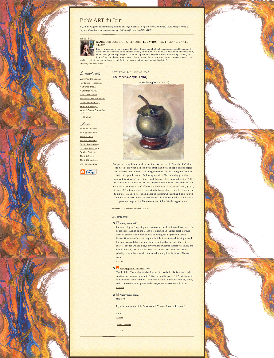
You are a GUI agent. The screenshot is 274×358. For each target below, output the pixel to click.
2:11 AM (119, 261)
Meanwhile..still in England (92, 98)
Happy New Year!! (88, 94)
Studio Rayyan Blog (89, 144)
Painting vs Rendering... (91, 83)
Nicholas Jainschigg (89, 148)
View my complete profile (92, 64)
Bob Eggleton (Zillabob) (124, 42)
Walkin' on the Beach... (91, 79)
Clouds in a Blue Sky (90, 102)
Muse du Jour (86, 136)
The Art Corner (87, 156)
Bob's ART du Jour (101, 20)
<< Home (120, 330)
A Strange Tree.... (88, 87)
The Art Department (89, 160)
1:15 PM (144, 208)
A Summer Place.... (89, 91)
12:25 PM (120, 288)
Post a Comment (124, 324)
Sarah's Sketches (88, 152)
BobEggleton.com (88, 133)
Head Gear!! (86, 117)
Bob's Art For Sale (88, 129)
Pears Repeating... (89, 106)
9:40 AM (119, 318)
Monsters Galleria (88, 140)
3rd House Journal (88, 164)
